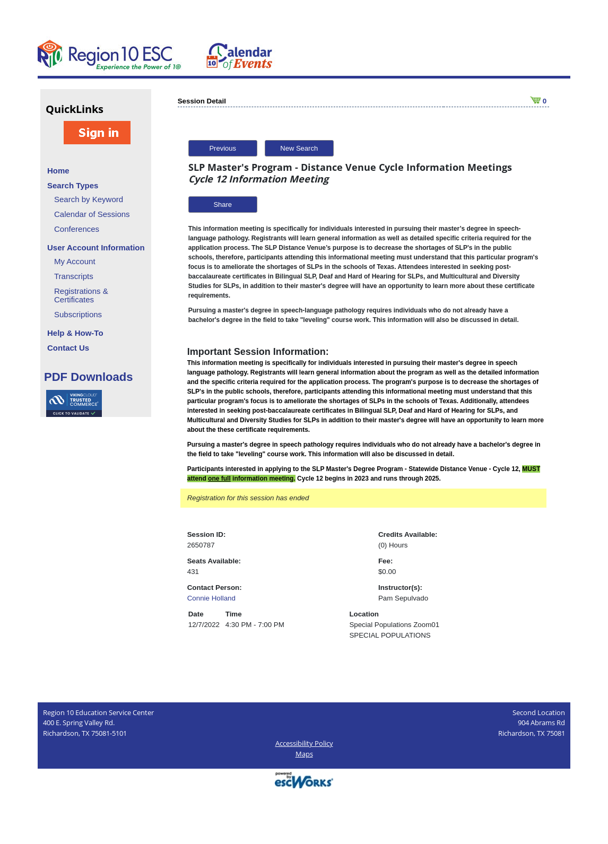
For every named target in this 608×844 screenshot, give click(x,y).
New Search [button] (299, 148)
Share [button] (222, 204)
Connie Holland (211, 598)
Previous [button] (222, 148)
